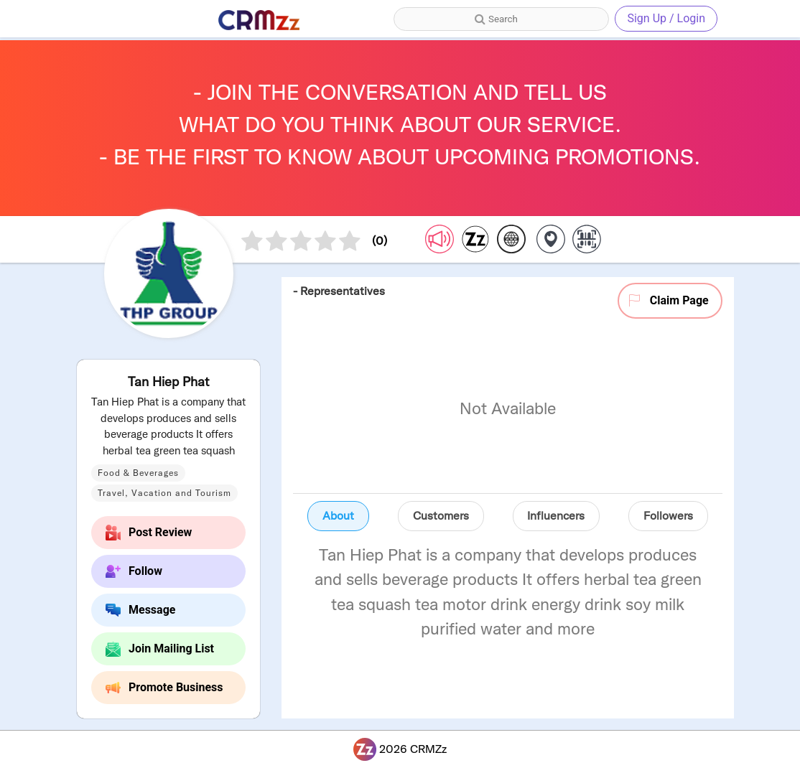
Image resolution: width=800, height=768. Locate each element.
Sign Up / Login (666, 18)
